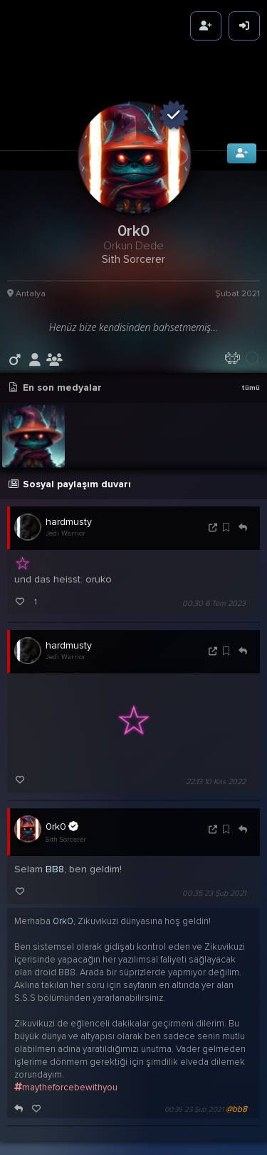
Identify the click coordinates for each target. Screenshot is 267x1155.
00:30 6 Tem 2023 (214, 592)
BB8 (55, 858)
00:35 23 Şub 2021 (214, 881)
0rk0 (62, 815)
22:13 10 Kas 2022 (216, 770)
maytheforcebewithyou (65, 1076)
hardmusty (69, 510)
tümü (250, 376)
